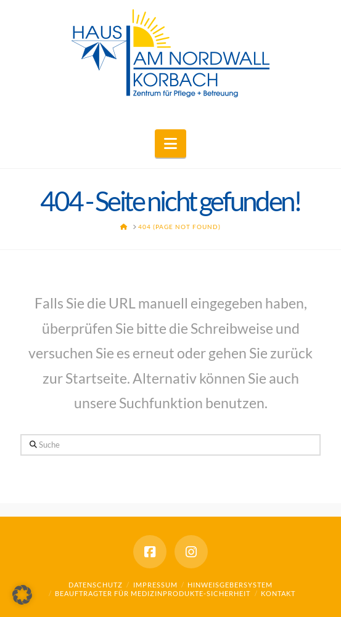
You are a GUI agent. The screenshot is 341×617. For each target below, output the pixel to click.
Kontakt (278, 593)
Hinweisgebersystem (230, 585)
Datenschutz (95, 585)
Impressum (155, 585)
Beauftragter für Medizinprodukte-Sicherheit (152, 593)
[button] (170, 143)
